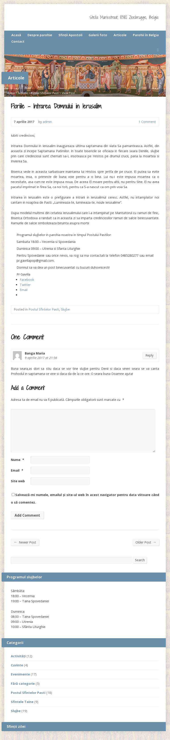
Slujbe (65, 309)
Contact (17, 41)
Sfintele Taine (22, 702)
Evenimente (20, 674)
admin (47, 122)
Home (11, 93)
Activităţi (18, 656)
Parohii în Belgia (146, 35)
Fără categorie (23, 683)
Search (140, 560)
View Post (68, 93)
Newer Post (25, 542)
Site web (18, 481)
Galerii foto (98, 35)
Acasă (16, 35)
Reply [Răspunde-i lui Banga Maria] (149, 355)
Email (17, 470)
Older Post (145, 542)
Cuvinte (17, 665)
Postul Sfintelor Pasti (45, 93)
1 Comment (134, 121)
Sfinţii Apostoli (70, 35)
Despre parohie (39, 35)
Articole (120, 35)
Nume (17, 460)
